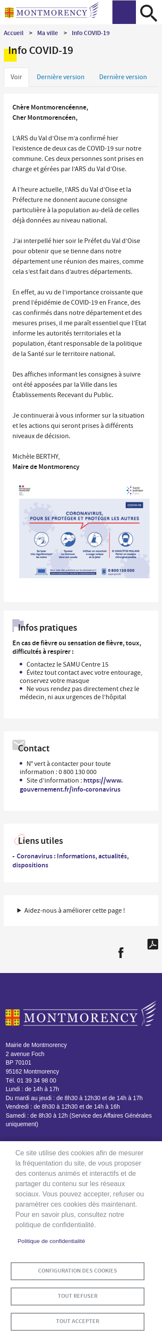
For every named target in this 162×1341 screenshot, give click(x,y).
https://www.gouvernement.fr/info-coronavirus (71, 784)
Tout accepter (77, 1321)
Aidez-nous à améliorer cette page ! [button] (74, 910)
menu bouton (124, 12)
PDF (152, 944)
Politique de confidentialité (51, 1241)
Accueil (14, 33)
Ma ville (47, 33)
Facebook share (120, 952)
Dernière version (61, 77)
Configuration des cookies (77, 1270)
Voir (16, 77)
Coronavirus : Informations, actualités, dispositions (70, 860)
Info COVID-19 (91, 33)
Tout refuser (77, 1295)
